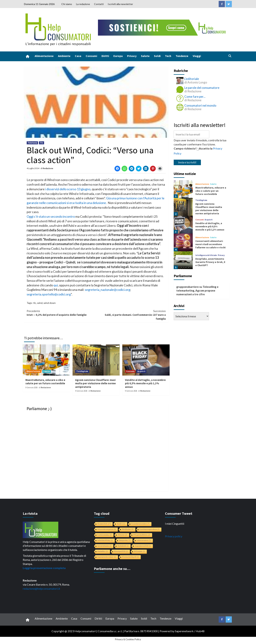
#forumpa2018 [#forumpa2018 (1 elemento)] (121, 551)
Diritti (105, 56)
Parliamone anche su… (112, 568)
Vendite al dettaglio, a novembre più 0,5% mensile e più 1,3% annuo (145, 383)
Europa (118, 56)
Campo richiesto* (185, 148)
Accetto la (204, 148)
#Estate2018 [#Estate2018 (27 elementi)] (104, 524)
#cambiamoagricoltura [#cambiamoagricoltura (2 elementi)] (149, 529)
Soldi (157, 56)
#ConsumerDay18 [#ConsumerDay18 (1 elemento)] (130, 557)
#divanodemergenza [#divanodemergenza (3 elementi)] (106, 529)
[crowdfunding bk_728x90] (162, 27)
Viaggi (197, 56)
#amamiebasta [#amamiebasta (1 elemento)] (104, 546)
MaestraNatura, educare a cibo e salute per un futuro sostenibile (45, 381)
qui (56, 285)
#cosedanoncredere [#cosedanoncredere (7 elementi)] (140, 524)
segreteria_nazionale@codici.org (107, 290)
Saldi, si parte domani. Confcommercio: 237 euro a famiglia (131, 314)
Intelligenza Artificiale (206, 255)
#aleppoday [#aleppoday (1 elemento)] (125, 540)
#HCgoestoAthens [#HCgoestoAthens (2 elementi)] (141, 535)
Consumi (91, 56)
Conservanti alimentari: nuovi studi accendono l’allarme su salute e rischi (210, 244)
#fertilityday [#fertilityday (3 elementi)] (128, 529)
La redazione (83, 4)
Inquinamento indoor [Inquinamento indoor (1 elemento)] (106, 557)
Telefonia (32, 142)
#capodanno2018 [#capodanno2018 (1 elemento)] (143, 546)
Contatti (99, 4)
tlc (34, 302)
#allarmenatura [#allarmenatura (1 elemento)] (144, 540)
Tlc (41, 142)
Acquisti (141, 371)
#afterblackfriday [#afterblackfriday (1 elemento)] (105, 540)
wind (39, 302)
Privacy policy (173, 536)
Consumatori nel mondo (200, 105)
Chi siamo (66, 4)
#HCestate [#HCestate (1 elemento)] (139, 551)
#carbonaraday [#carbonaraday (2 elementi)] (104, 535)
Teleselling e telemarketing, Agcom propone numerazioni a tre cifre (197, 290)
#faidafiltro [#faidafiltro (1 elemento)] (102, 551)
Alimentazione (44, 56)
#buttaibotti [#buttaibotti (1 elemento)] (123, 546)
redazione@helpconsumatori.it (41, 588)
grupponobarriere (187, 286)
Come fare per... (195, 96)
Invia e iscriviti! (187, 162)
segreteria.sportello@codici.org (49, 294)
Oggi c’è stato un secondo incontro (51, 216)
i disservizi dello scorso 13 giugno (67, 189)
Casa (78, 56)
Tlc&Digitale (82, 371)
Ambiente (64, 56)
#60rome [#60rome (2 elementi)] (122, 535)
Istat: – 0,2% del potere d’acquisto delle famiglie (61, 312)
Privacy (132, 56)
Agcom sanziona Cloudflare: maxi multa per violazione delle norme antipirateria (95, 383)
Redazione (48, 168)
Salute (145, 56)
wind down (50, 302)
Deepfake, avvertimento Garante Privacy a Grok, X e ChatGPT (210, 262)
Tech (168, 56)
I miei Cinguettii (174, 523)
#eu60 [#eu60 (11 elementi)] (121, 524)
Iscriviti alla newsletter (120, 4)
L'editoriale (191, 79)
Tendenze (182, 56)
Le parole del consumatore (201, 88)
